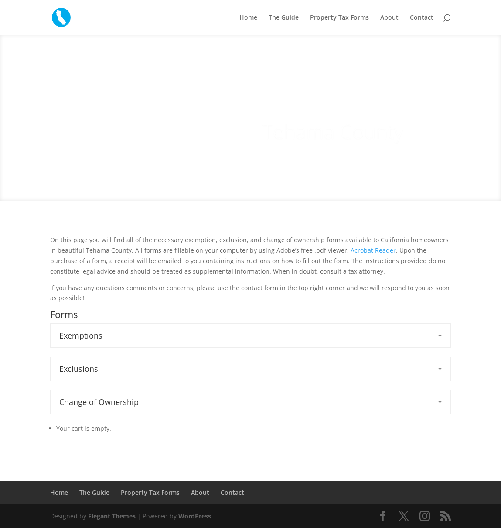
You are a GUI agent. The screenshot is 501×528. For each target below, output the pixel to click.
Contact (421, 17)
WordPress (194, 516)
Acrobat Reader (373, 250)
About (389, 17)
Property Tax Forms (339, 17)
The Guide (284, 17)
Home (248, 17)
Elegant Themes (112, 516)
